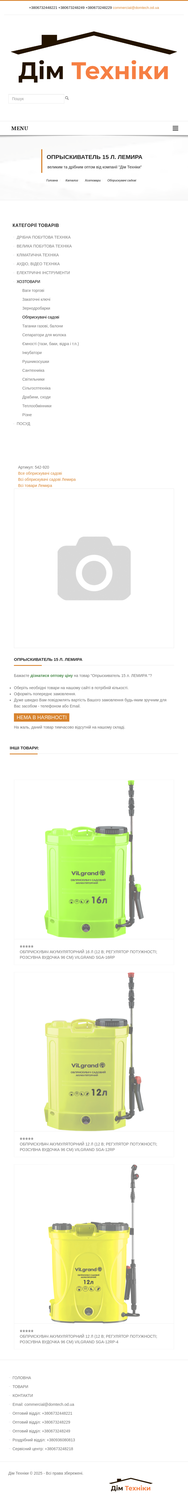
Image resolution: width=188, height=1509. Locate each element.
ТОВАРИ (20, 1386)
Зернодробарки (36, 308)
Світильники (33, 379)
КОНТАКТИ (23, 1395)
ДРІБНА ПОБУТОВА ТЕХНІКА (44, 237)
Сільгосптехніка (36, 388)
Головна (52, 180)
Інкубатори (32, 352)
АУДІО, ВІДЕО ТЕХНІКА (38, 264)
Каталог (71, 180)
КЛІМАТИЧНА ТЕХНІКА (38, 255)
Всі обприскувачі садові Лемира (47, 479)
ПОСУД (23, 423)
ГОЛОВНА (22, 1378)
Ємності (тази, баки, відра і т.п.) (50, 344)
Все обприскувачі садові (40, 473)
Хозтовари (93, 180)
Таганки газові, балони (42, 326)
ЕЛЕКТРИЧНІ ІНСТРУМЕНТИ (43, 273)
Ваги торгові (33, 290)
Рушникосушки (35, 361)
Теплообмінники (37, 406)
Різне (27, 415)
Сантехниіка (33, 370)
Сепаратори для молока (44, 335)
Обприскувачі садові (122, 180)
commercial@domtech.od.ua (136, 8)
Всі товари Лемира (35, 485)
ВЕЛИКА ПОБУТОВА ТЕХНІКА (44, 246)
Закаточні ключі (36, 299)
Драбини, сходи (36, 397)
